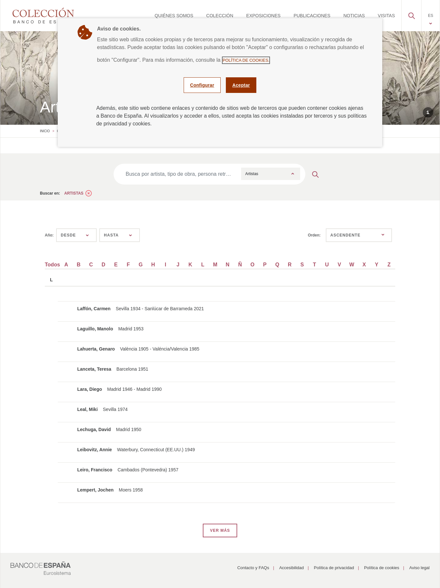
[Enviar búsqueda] (315, 174)
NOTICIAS (354, 15)
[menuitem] (174, 15)
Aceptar (241, 85)
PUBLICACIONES (312, 15)
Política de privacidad (334, 567)
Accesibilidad (291, 567)
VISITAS (386, 15)
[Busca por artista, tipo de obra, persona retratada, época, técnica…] (178, 174)
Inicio (45, 131)
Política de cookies (381, 567)
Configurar (202, 85)
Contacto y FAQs (253, 567)
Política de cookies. (246, 60)
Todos (52, 264)
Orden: (314, 235)
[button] (411, 14)
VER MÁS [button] (220, 530)
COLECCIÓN (219, 15)
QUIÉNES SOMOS (174, 15)
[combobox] (270, 174)
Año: (49, 235)
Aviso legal (419, 567)
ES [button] (430, 15)
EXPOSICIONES (263, 15)
